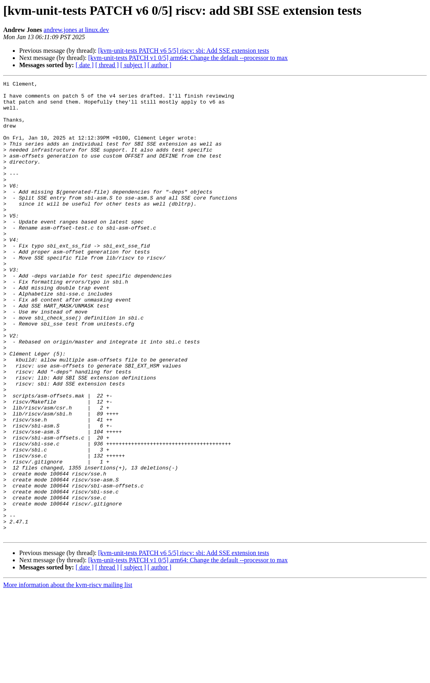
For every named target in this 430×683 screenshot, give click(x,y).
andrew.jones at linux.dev (76, 29)
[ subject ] (133, 65)
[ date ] (85, 65)
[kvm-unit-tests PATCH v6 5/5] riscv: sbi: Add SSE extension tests (183, 50)
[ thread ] (107, 65)
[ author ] (160, 65)
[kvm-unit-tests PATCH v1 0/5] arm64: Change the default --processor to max (188, 57)
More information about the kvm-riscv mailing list (67, 676)
